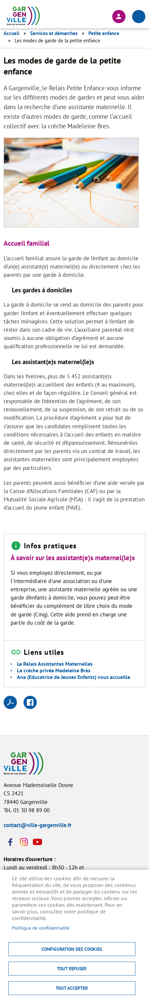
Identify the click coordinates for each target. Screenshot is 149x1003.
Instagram (23, 842)
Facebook (10, 842)
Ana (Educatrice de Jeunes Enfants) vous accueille (73, 677)
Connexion (118, 16)
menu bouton (138, 16)
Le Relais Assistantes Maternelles (55, 663)
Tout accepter (72, 988)
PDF (10, 702)
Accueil (11, 33)
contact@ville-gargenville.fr (38, 825)
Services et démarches (53, 33)
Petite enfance (103, 33)
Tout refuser (71, 969)
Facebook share (30, 702)
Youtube (36, 842)
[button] (71, 184)
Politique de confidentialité (41, 928)
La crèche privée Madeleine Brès (53, 670)
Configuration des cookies (71, 949)
